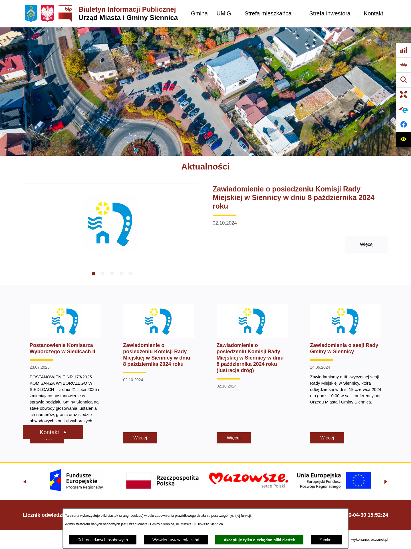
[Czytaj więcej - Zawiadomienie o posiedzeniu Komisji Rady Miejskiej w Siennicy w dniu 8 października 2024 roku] (205, 229)
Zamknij (326, 539)
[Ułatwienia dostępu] (403, 139)
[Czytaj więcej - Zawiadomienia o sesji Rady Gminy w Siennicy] (345, 373)
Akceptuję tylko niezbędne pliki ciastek (259, 539)
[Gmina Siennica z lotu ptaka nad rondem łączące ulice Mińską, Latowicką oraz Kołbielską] (205, 91)
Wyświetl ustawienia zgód (175, 539)
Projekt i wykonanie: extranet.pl (362, 539)
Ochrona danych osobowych (102, 539)
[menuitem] (199, 13)
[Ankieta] (403, 50)
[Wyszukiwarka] (403, 79)
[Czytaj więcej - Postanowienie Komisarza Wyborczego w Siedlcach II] (65, 373)
